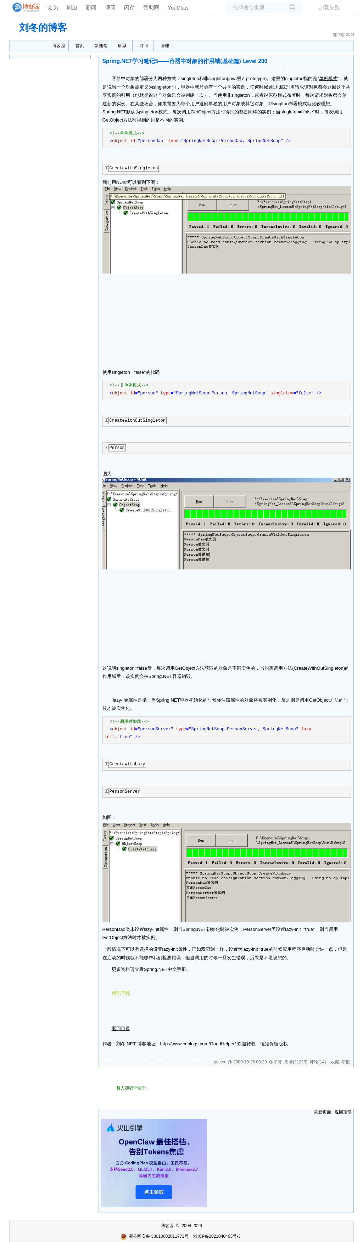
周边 (72, 7)
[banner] (23, 7)
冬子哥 (275, 1062)
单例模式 (328, 78)
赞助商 (151, 7)
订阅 (143, 45)
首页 (80, 45)
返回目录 (121, 1028)
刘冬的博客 (43, 27)
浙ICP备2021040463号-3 (216, 1236)
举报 (345, 1062)
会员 (53, 7)
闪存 (129, 7)
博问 (110, 7)
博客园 (58, 45)
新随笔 (101, 45)
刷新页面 (322, 1111)
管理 (165, 45)
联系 (122, 45)
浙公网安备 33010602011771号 (155, 1236)
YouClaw (178, 8)
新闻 (91, 7)
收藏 (335, 1062)
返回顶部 (343, 1111)
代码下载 (121, 993)
